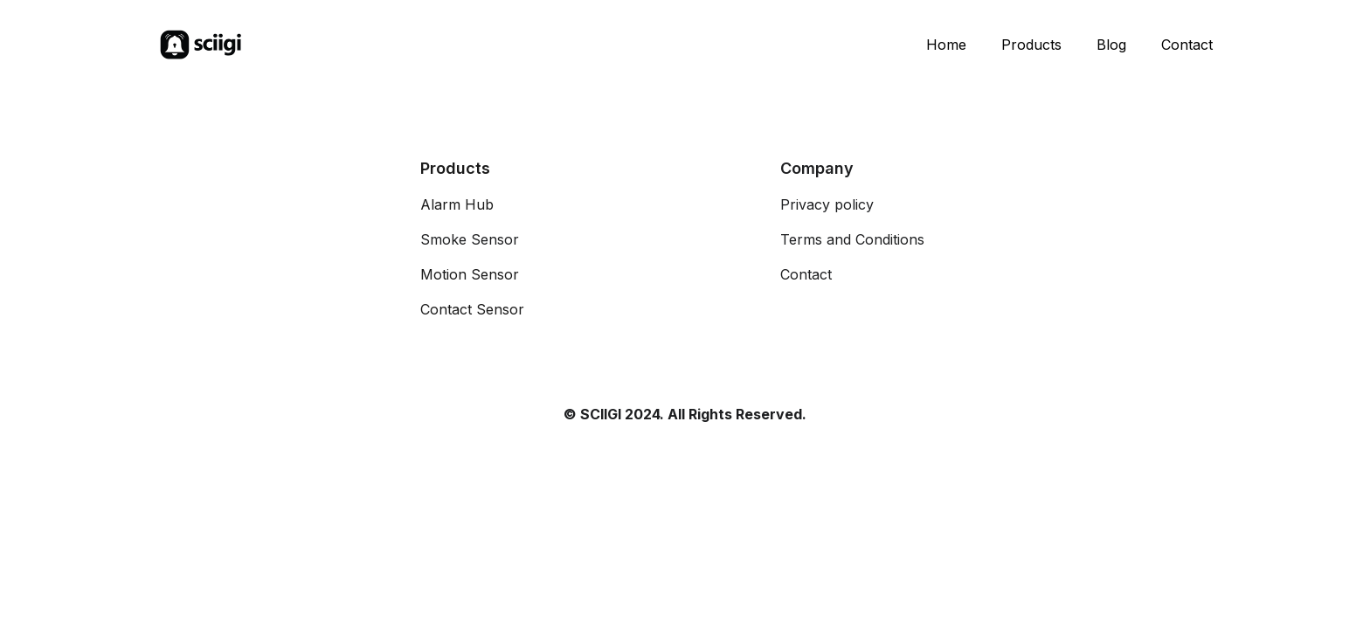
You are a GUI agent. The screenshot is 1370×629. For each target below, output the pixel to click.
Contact (1187, 44)
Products (1031, 44)
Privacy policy (827, 204)
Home (946, 44)
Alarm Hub (457, 204)
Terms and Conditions (852, 239)
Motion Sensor (469, 274)
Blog (1111, 44)
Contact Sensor (472, 309)
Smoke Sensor (469, 239)
